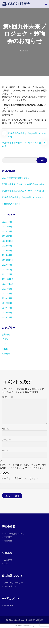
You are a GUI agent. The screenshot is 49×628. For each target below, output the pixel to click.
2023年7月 (7, 264)
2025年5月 (7, 226)
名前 (5, 428)
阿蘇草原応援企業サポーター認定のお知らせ (27, 135)
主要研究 (8, 537)
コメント (7, 397)
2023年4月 (7, 269)
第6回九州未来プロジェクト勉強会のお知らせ (23, 190)
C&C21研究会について (14, 533)
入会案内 (8, 559)
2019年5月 (7, 317)
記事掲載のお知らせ (11, 203)
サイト (5, 450)
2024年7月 (7, 245)
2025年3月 (7, 231)
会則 (6, 563)
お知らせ (6, 334)
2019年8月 (7, 303)
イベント (6, 339)
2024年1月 (7, 255)
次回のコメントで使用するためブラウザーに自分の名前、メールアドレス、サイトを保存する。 (23, 466)
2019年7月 (7, 307)
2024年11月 (7, 241)
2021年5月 (7, 293)
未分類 (5, 348)
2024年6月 (7, 250)
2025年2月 (7, 236)
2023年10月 (7, 260)
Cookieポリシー (11, 586)
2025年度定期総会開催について (17, 177)
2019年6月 (7, 312)
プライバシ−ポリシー (13, 582)
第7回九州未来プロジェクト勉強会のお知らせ (21, 144)
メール (6, 439)
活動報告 (6, 353)
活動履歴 (8, 540)
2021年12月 (7, 279)
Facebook (8, 605)
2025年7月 (7, 221)
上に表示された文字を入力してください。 (20, 478)
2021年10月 (7, 283)
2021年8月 (7, 288)
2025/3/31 (24, 50)
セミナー (6, 344)
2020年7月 (7, 298)
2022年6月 (7, 274)
